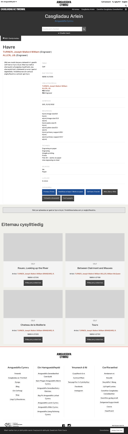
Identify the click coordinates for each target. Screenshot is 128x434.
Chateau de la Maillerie (33, 324)
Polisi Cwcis (62, 430)
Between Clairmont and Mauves (94, 268)
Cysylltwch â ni (78, 374)
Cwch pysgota (68, 198)
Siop (17, 395)
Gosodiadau (104, 430)
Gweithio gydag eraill (109, 398)
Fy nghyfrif (116, 2)
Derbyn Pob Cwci (117, 430)
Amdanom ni (109, 374)
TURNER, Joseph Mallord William (21, 51)
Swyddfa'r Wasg (109, 382)
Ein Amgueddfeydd (9, 2)
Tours (95, 324)
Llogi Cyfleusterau (17, 399)
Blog (17, 386)
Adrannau (75, 9)
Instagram (78, 391)
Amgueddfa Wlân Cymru (48, 407)
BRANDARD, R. (48, 274)
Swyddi (109, 378)
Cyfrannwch (106, 2)
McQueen (116, 274)
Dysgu (17, 382)
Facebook (79, 386)
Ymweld (17, 374)
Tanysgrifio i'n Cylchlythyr (79, 382)
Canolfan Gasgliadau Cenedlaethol (110, 9)
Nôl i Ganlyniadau (11, 38)
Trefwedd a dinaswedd (51, 198)
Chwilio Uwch (64, 33)
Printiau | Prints (49, 191)
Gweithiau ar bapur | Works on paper (70, 191)
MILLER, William (106, 274)
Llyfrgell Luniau (109, 386)
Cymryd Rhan (78, 378)
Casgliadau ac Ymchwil (13, 9)
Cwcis (109, 407)
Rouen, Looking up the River (33, 268)
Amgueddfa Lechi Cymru (48, 403)
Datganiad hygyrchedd (109, 402)
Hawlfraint (109, 411)
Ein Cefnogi (17, 391)
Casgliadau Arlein (87, 9)
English (124, 2)
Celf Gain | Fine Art (93, 191)
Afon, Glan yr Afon (110, 191)
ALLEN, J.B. (9, 55)
